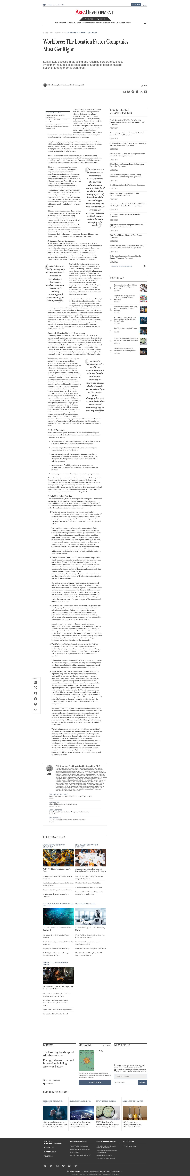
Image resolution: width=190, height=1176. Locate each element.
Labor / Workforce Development (80, 1149)
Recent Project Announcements (80, 1155)
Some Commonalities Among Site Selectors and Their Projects (71, 796)
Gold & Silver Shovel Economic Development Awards (106, 1146)
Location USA (54, 802)
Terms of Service (111, 1174)
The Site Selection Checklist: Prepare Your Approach (67, 820)
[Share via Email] (36, 710)
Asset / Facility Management (79, 1146)
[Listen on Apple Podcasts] (59, 1080)
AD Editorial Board (123, 23)
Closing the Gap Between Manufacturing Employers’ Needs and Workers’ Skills (57, 126)
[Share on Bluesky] (36, 704)
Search (101, 19)
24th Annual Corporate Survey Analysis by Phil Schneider (69, 812)
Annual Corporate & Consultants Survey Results (107, 1151)
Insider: (129, 1066)
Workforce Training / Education (82, 32)
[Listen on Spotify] (59, 1083)
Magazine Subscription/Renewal (53, 1142)
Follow (89, 19)
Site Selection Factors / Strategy (87, 846)
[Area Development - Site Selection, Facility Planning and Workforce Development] (95, 12)
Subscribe (136, 4)
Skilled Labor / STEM (85, 904)
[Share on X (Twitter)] (36, 688)
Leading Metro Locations (104, 1155)
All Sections (145, 23)
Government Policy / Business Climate (58, 905)
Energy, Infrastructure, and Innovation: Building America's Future (58, 1063)
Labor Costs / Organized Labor (55, 963)
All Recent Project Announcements (122, 266)
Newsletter (49, 1148)
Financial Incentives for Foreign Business (63, 804)
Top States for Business (59, 794)
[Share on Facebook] (36, 693)
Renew (144, 5)
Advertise (61, 5)
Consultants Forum (51, 5)
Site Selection (55, 818)
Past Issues (107, 1045)
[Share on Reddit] (36, 699)
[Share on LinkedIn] (36, 682)
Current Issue (50, 1152)
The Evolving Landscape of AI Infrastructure (58, 1053)
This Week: (130, 1070)
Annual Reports (56, 810)
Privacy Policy (101, 1174)
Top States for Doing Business (106, 1158)
